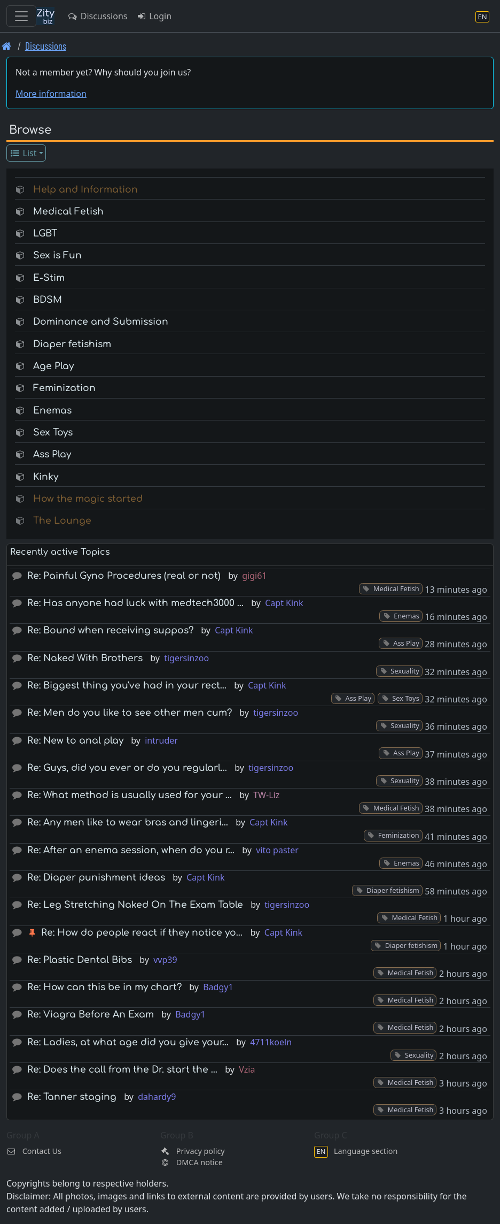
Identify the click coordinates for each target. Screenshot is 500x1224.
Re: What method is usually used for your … (129, 795)
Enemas (52, 411)
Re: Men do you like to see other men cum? (129, 713)
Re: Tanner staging (71, 1097)
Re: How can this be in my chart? (104, 987)
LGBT (45, 233)
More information (51, 94)
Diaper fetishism (72, 344)
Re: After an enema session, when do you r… (131, 850)
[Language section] (482, 16)
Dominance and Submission (100, 322)
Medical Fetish (68, 211)
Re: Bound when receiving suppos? (110, 630)
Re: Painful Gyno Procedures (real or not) (124, 576)
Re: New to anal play (75, 741)
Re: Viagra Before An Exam (90, 1014)
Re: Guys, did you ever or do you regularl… (127, 768)
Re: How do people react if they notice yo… (142, 933)
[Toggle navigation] (21, 16)
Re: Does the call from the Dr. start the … (122, 1070)
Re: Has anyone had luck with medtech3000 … (135, 603)
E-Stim (49, 278)
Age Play (53, 366)
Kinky (45, 477)
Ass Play (52, 454)
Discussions (97, 16)
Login (153, 16)
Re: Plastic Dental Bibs (79, 960)
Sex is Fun (57, 255)
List (23, 153)
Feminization (64, 388)
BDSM (47, 300)
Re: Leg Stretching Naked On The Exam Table (135, 905)
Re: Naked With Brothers (85, 658)
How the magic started (88, 499)
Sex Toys (53, 432)
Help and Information (85, 190)
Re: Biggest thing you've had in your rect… (126, 685)
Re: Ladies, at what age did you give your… (128, 1042)
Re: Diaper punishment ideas (96, 878)
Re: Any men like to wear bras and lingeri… (127, 822)
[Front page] (6, 46)
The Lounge (62, 521)
